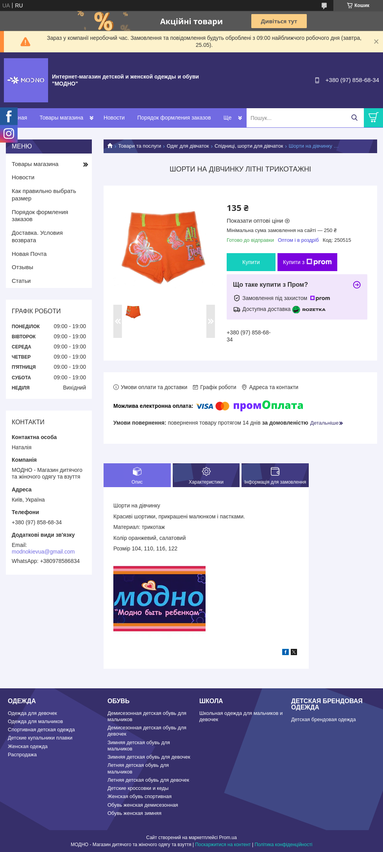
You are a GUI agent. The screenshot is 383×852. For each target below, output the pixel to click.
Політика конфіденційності (283, 844)
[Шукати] (354, 117)
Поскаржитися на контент (223, 844)
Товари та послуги (139, 146)
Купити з (307, 262)
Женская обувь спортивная (139, 796)
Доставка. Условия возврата (37, 236)
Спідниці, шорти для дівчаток (249, 146)
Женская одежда (28, 746)
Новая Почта (29, 253)
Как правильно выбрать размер (44, 195)
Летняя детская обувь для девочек (148, 780)
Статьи (21, 280)
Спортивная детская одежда (41, 729)
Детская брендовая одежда (323, 719)
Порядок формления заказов (174, 117)
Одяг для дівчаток (188, 146)
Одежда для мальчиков (35, 721)
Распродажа (22, 754)
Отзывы (22, 267)
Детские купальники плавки (40, 738)
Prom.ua (228, 837)
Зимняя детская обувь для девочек (148, 757)
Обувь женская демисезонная (142, 805)
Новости (114, 117)
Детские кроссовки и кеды (137, 788)
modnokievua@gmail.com (43, 551)
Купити (251, 262)
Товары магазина (61, 117)
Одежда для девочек (32, 713)
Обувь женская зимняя (134, 813)
